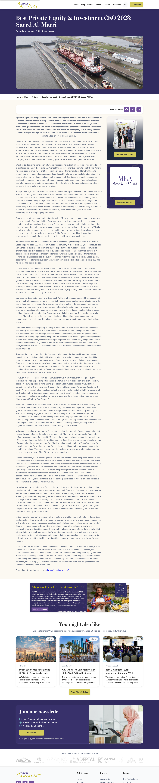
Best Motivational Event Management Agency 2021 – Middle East (120, 671)
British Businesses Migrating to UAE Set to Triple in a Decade (34, 671)
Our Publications (130, 779)
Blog (83, 5)
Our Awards (105, 779)
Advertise (117, 5)
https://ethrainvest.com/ (58, 570)
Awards (90, 5)
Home (18, 97)
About (76, 5)
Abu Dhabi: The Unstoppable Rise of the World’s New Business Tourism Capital (78, 671)
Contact (107, 5)
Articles (35, 97)
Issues (98, 5)
